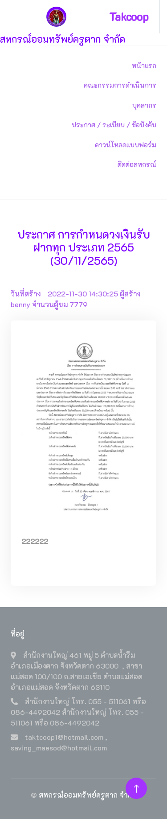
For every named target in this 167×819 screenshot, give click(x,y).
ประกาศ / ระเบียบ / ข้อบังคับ (114, 124)
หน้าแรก (144, 65)
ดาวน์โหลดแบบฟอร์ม (125, 144)
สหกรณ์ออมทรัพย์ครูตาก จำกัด (87, 794)
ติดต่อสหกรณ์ (137, 164)
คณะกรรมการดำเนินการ (120, 85)
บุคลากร (144, 105)
